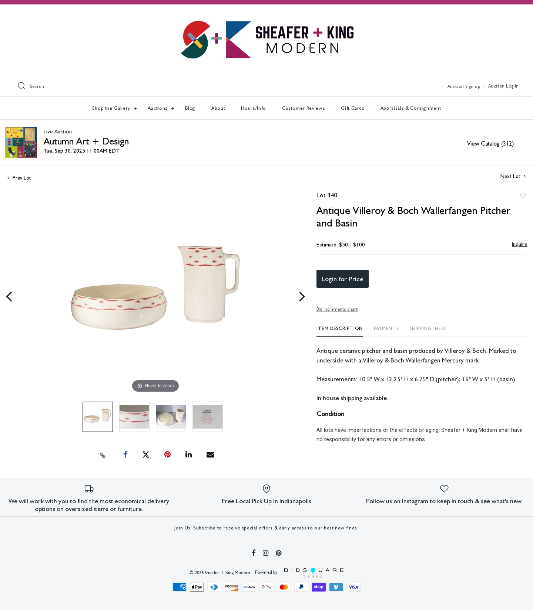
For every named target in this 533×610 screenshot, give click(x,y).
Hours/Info (253, 108)
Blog (190, 108)
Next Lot (513, 176)
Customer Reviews (303, 108)
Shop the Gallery (112, 108)
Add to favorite (523, 196)
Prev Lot (19, 178)
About (218, 108)
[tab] (339, 331)
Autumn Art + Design (86, 141)
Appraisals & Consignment (411, 108)
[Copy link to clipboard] (102, 454)
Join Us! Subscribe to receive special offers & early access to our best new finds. (266, 528)
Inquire (519, 244)
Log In (512, 86)
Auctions (158, 108)
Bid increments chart (337, 309)
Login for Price (342, 279)
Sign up (472, 86)
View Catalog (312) (490, 143)
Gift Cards (353, 108)
